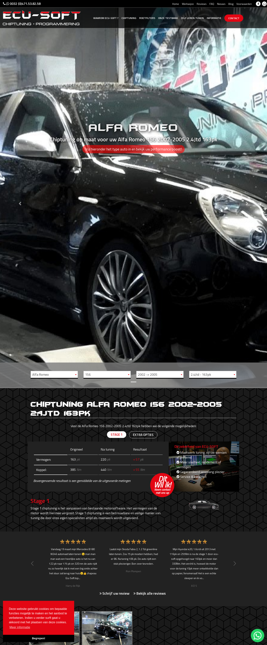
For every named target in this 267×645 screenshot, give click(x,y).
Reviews (202, 4)
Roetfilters (147, 18)
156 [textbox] (88, 374)
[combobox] (54, 374)
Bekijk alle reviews (150, 593)
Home (175, 4)
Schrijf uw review (114, 593)
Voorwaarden (244, 4)
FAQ (212, 4)
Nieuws (221, 4)
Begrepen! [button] (38, 638)
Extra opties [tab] (143, 434)
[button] (20, 193)
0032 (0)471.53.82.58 (22, 3)
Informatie (214, 18)
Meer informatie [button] (19, 627)
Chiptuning (128, 18)
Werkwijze (188, 4)
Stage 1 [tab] (116, 434)
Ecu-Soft (105, 18)
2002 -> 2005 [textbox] (147, 374)
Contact (233, 18)
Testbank (168, 18)
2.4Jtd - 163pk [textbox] (201, 374)
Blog (230, 4)
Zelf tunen (192, 18)
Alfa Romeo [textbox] (40, 374)
